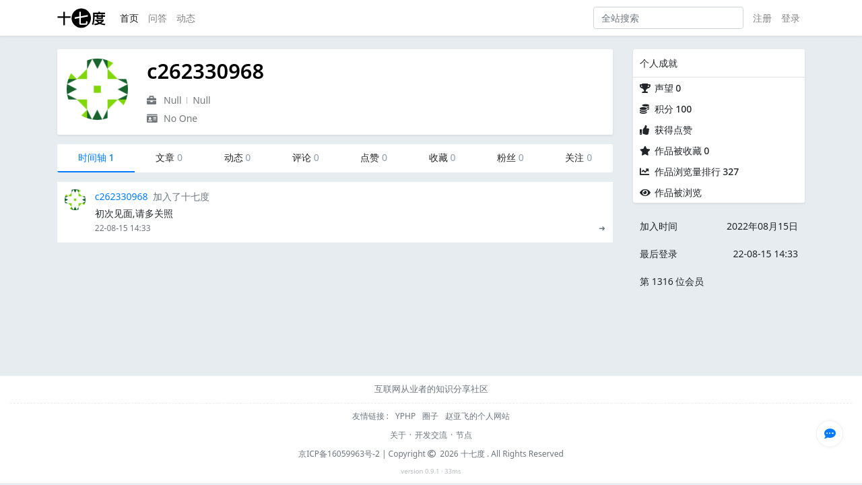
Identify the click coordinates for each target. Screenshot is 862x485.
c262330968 (121, 196)
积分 (673, 108)
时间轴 (96, 157)
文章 (169, 157)
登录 (790, 17)
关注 (578, 157)
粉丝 (510, 157)
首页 (129, 17)
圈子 (431, 416)
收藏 (442, 157)
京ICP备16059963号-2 (339, 453)
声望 (668, 88)
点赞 (373, 157)
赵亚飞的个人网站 (477, 416)
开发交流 (431, 435)
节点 (464, 435)
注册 (762, 17)
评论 (305, 157)
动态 (185, 17)
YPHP (406, 416)
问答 (157, 17)
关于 (398, 435)
